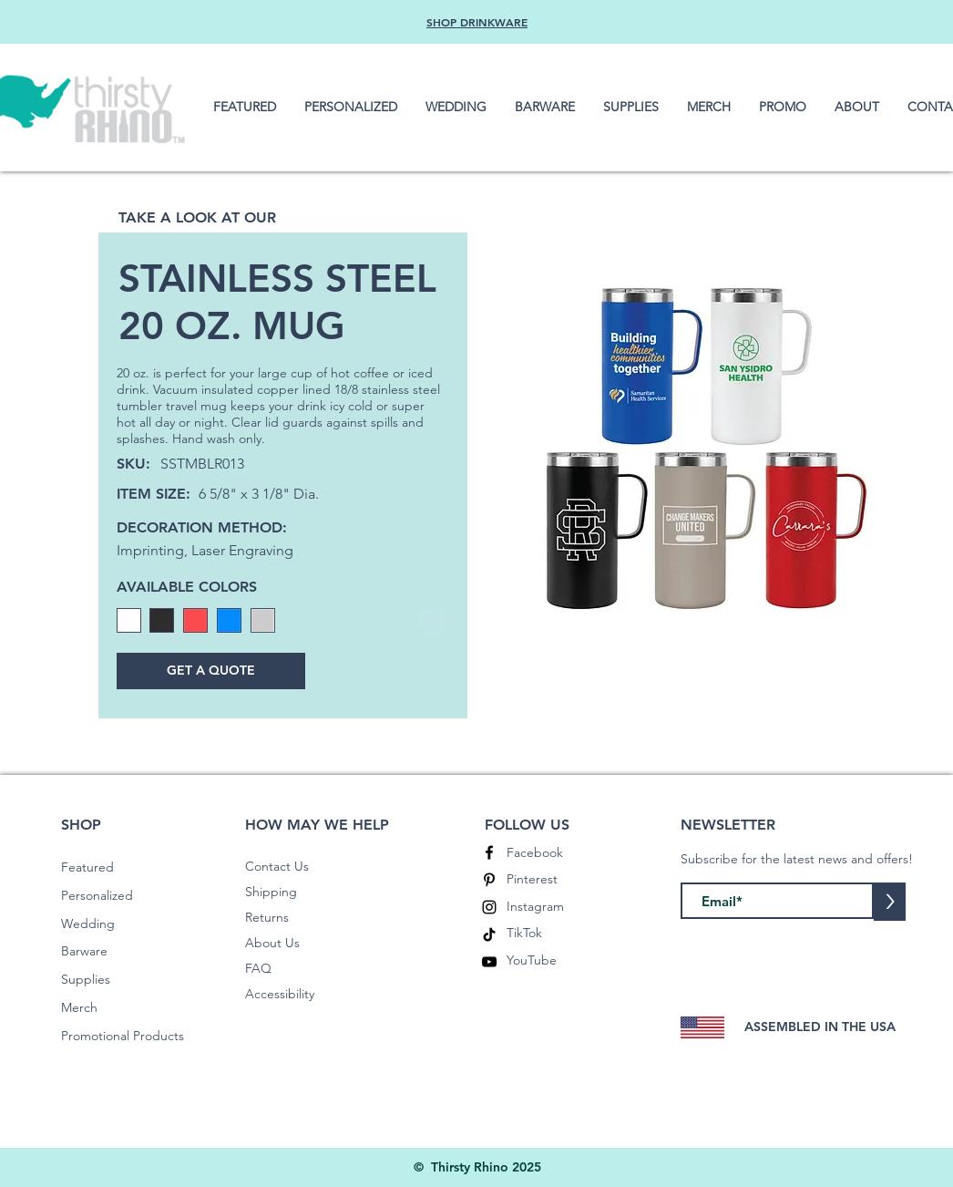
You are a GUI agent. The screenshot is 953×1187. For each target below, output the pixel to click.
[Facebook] (489, 852)
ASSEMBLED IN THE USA (820, 1026)
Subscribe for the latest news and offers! (797, 859)
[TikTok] (489, 934)
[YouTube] (489, 962)
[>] (890, 902)
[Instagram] (489, 907)
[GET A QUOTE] (211, 671)
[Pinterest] (489, 880)
